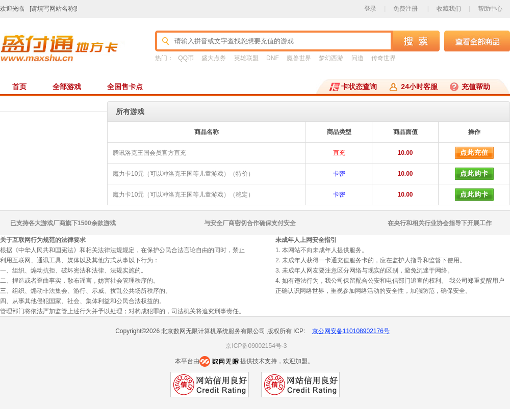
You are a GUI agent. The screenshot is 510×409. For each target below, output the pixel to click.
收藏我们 (449, 8)
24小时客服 (419, 87)
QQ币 (186, 58)
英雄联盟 (246, 58)
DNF (272, 58)
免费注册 (405, 8)
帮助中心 (490, 8)
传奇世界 (383, 58)
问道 (357, 58)
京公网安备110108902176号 (351, 331)
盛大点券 (213, 58)
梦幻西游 (331, 58)
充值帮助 (476, 87)
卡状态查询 (359, 87)
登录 (370, 8)
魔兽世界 (299, 58)
